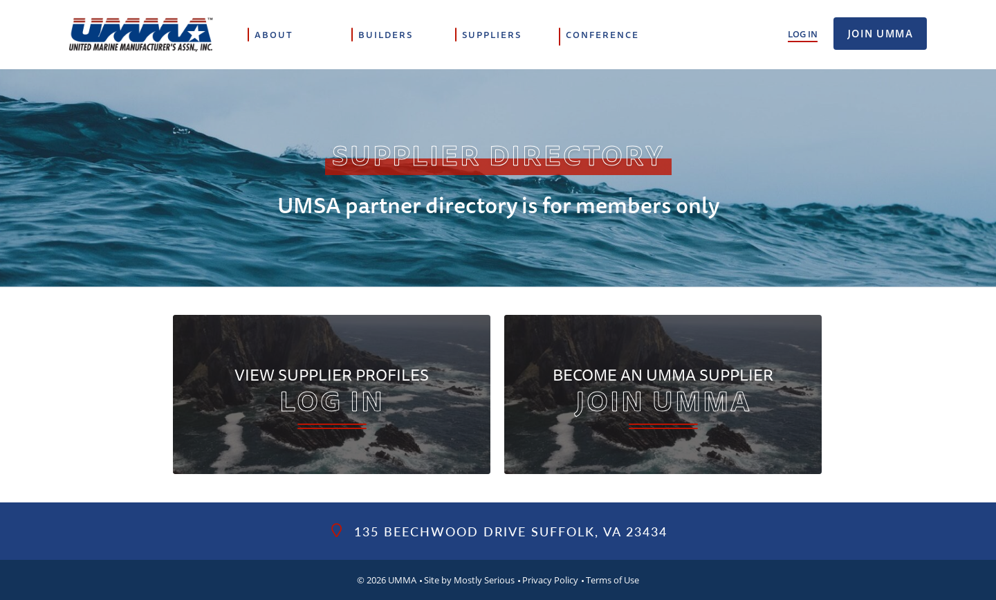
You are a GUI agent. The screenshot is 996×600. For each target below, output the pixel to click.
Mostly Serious (484, 580)
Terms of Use (612, 580)
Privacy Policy (550, 580)
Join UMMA (880, 34)
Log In (803, 34)
